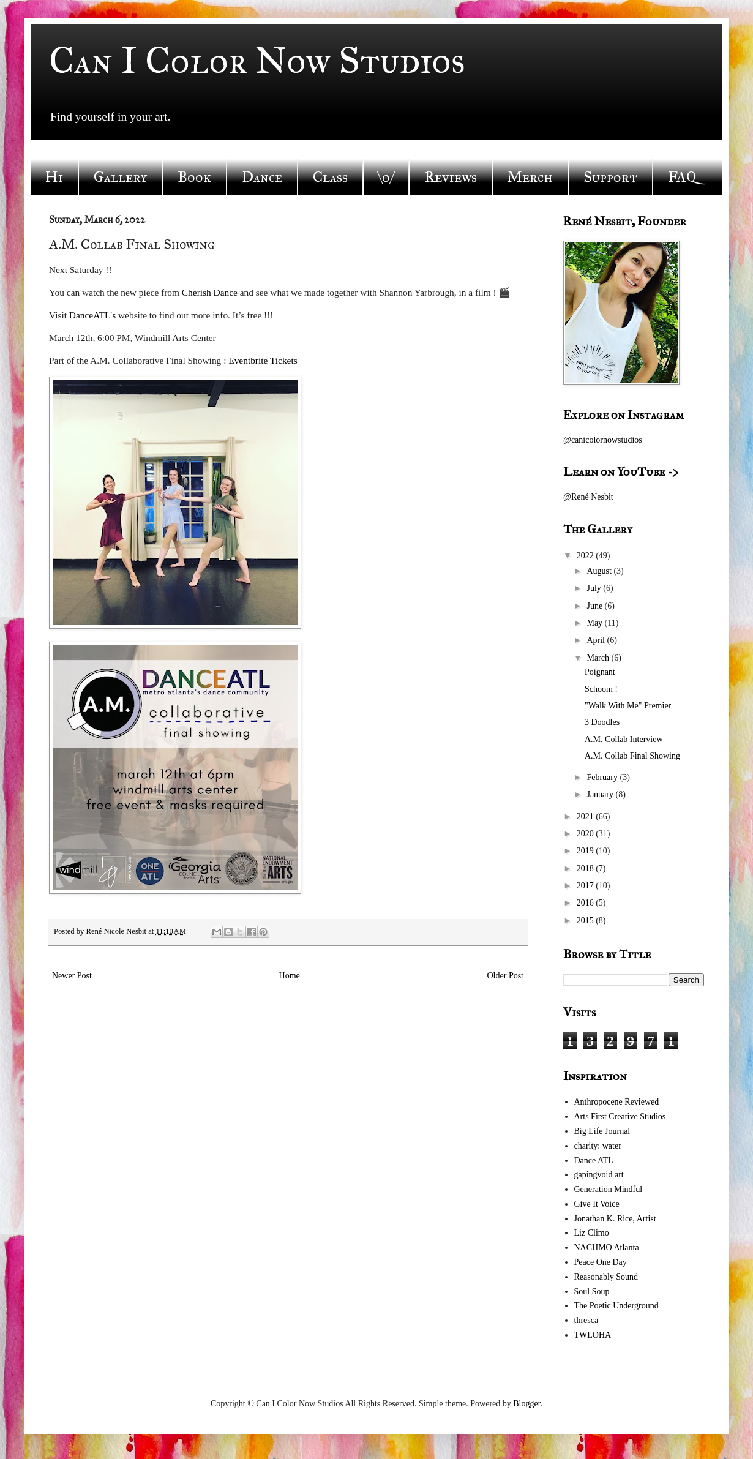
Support (610, 177)
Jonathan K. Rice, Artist (615, 1218)
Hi (54, 177)
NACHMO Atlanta (606, 1247)
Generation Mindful (608, 1189)
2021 (586, 816)
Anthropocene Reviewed (616, 1101)
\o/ (386, 177)
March (598, 657)
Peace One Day (600, 1262)
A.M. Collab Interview (624, 739)
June (595, 605)
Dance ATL (593, 1160)
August (599, 571)
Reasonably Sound (606, 1276)
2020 (586, 833)
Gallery (120, 177)
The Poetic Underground (616, 1305)
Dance (262, 177)
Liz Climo (591, 1232)
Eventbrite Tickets (262, 360)
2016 (586, 902)
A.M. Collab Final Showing (632, 755)
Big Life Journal (602, 1131)
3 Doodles (602, 722)
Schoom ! (601, 689)
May (595, 623)
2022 (586, 555)
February (603, 777)
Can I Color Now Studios (257, 60)
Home (289, 975)
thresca (586, 1320)
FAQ (682, 177)
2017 (586, 885)
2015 (586, 920)
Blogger (526, 1403)
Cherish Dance (210, 292)
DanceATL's (92, 315)
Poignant (600, 672)
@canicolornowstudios (602, 439)
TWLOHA (593, 1335)
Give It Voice (597, 1204)
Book (194, 177)
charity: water (597, 1145)
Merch (530, 177)
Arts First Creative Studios (620, 1116)
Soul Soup (592, 1291)
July (594, 588)
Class (330, 177)
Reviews (450, 177)
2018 (586, 868)
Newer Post (72, 975)
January (600, 794)
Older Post (505, 975)
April (596, 640)
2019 (586, 850)
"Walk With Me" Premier (628, 705)
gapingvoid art (599, 1174)
